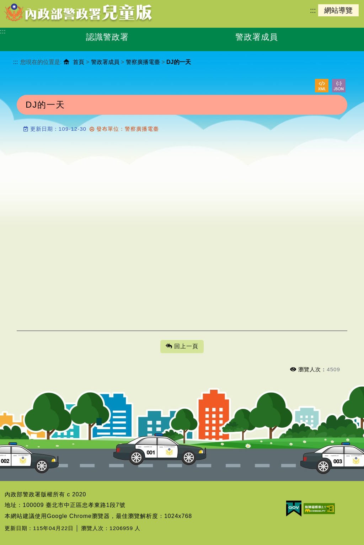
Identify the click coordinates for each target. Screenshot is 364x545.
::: (313, 10)
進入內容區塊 (18, 4)
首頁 (78, 62)
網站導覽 (338, 10)
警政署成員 (105, 62)
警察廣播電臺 (143, 62)
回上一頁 (182, 346)
